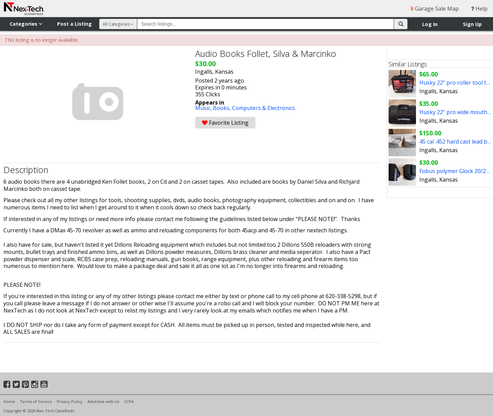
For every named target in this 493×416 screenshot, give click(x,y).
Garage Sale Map (434, 8)
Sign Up (472, 24)
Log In (430, 24)
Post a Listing (74, 24)
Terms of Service (36, 401)
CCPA (129, 401)
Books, (222, 108)
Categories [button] (26, 24)
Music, (204, 108)
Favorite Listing (225, 122)
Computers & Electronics (263, 108)
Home (9, 401)
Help (479, 8)
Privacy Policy (70, 401)
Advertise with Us (103, 401)
